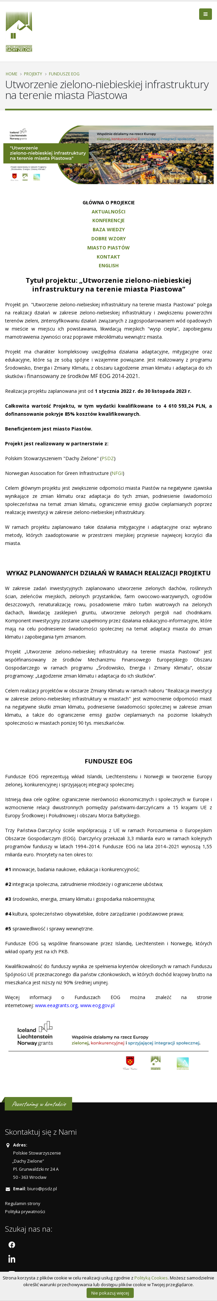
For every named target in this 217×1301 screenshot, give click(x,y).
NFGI (117, 473)
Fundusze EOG (64, 73)
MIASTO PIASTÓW (108, 247)
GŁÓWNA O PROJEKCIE (109, 202)
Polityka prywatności (25, 1211)
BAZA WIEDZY (109, 229)
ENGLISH (109, 265)
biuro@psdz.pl (42, 1189)
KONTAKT (108, 256)
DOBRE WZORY (108, 238)
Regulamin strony (22, 1203)
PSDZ (107, 458)
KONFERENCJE (108, 220)
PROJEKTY (33, 73)
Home (11, 73)
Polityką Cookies (151, 1278)
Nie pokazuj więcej (110, 1293)
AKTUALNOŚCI (108, 211)
